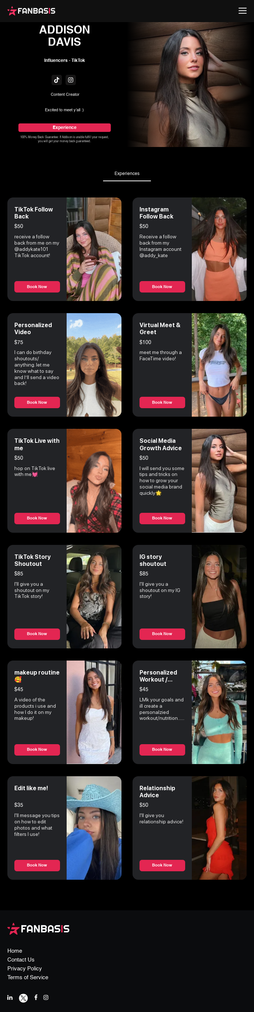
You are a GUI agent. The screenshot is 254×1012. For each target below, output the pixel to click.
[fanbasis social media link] (57, 80)
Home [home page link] (14, 951)
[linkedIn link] (10, 997)
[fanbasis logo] (38, 928)
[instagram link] (46, 997)
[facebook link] (36, 997)
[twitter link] (23, 997)
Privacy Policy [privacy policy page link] (24, 968)
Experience (65, 128)
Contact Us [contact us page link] (21, 960)
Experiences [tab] (127, 174)
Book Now (37, 287)
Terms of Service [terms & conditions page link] (27, 977)
